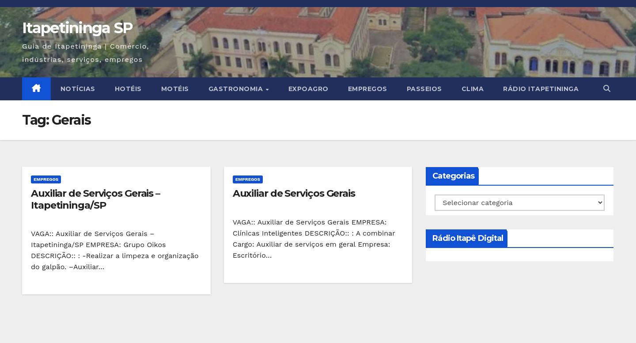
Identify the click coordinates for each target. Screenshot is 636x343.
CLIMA (473, 89)
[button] (606, 88)
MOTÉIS (175, 89)
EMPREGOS (367, 89)
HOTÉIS (128, 89)
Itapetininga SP (77, 28)
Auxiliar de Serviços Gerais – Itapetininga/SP (95, 199)
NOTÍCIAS (78, 89)
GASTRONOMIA (236, 89)
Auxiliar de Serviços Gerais (294, 193)
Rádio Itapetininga (541, 89)
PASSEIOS (424, 89)
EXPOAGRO (308, 89)
